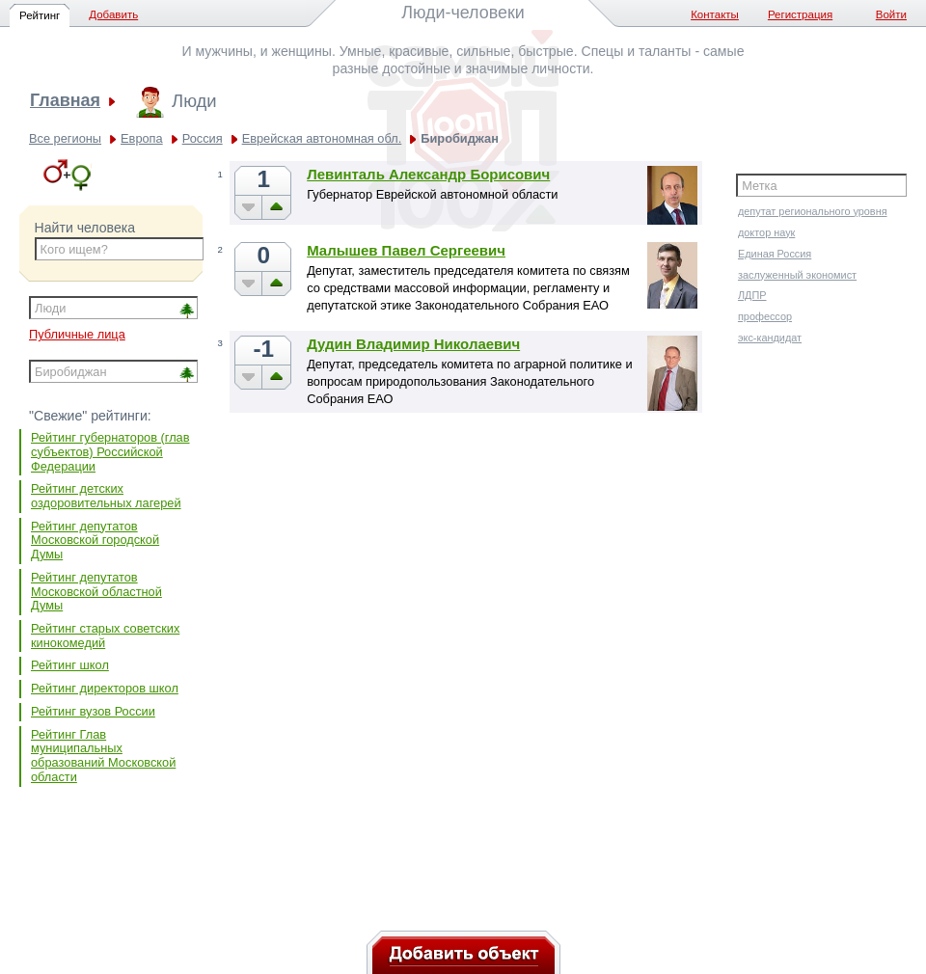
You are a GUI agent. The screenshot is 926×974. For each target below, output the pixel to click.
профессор (765, 316)
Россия (202, 138)
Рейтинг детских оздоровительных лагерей (106, 495)
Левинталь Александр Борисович (428, 174)
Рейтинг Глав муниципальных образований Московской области (103, 755)
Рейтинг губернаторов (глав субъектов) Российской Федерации (110, 451)
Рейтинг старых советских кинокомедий (105, 635)
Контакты (715, 14)
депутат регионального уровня (812, 211)
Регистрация (800, 14)
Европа (142, 138)
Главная (65, 101)
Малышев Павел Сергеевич (406, 250)
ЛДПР (752, 295)
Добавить (113, 14)
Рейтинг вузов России (93, 711)
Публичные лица (77, 334)
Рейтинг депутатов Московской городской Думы (95, 540)
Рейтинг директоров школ (104, 688)
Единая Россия (774, 253)
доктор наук (766, 232)
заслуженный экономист (797, 275)
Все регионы (65, 138)
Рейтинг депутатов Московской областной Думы (96, 591)
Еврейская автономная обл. (322, 138)
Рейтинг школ (70, 665)
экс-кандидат (770, 337)
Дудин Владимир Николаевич (413, 344)
